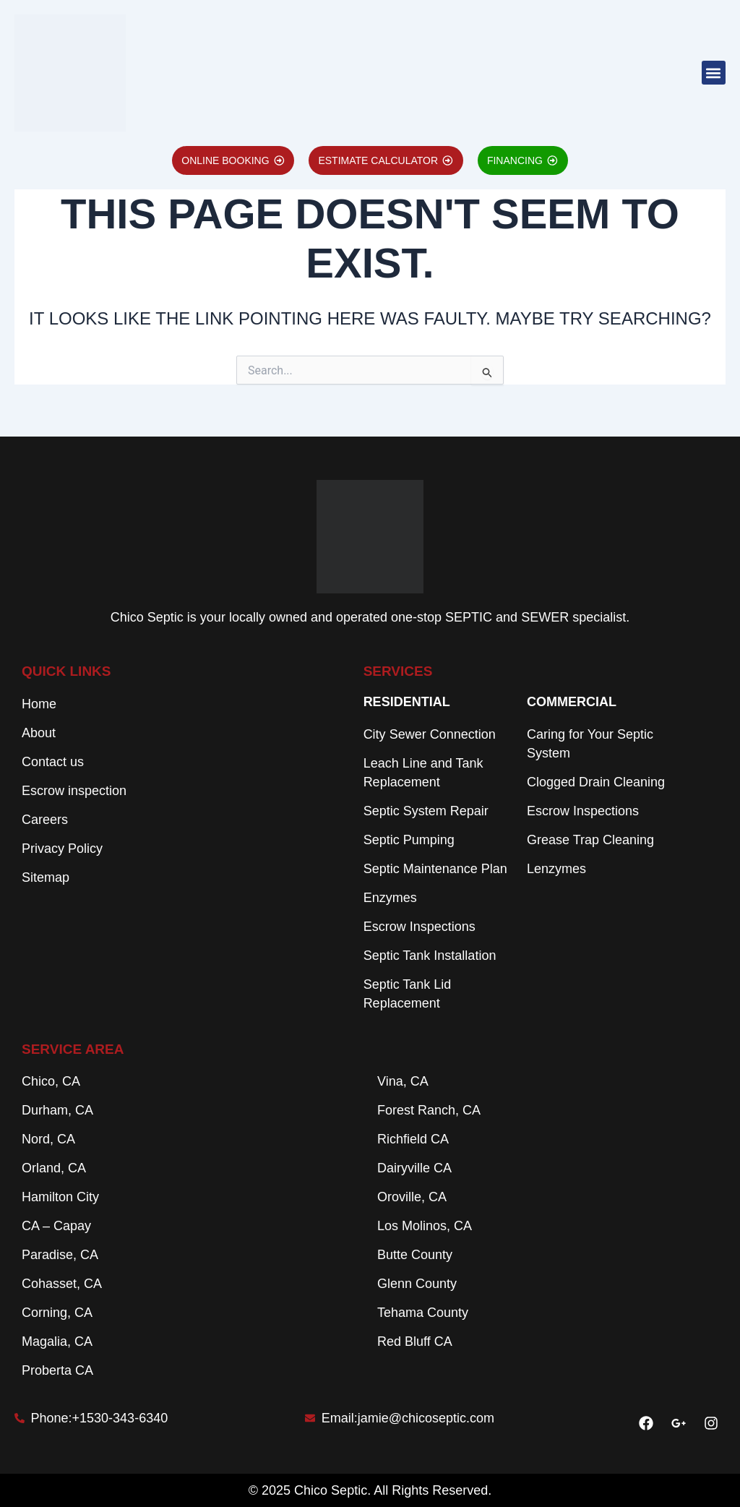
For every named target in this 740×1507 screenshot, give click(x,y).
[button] (714, 73)
